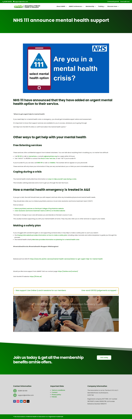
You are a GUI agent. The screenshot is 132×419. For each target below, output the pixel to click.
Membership (90, 6)
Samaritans (33, 156)
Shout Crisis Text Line (48, 158)
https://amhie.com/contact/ (68, 271)
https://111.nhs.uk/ (36, 276)
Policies (54, 397)
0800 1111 (39, 163)
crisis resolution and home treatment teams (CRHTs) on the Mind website (40, 211)
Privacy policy (56, 395)
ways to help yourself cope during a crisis (62, 179)
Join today (104, 357)
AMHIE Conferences (75, 6)
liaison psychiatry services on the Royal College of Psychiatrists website (39, 208)
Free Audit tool (124, 1)
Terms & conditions (58, 390)
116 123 (20, 156)
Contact (54, 392)
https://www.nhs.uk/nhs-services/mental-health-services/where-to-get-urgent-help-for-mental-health (66, 259)
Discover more (112, 6)
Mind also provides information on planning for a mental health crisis (55, 240)
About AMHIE (61, 6)
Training (101, 6)
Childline (52, 163)
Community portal (113, 1)
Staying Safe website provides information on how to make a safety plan (42, 235)
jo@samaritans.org (50, 156)
